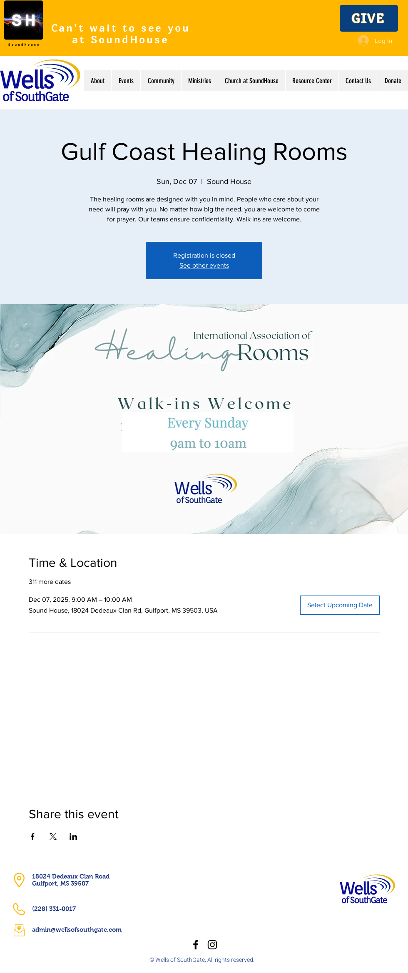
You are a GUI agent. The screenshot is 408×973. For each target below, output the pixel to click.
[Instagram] (212, 944)
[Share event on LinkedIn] (73, 836)
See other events (204, 265)
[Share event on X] (53, 836)
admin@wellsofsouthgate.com (77, 929)
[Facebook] (195, 944)
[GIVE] (369, 18)
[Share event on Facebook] (33, 836)
